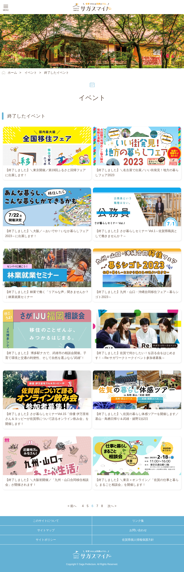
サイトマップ (46, 530)
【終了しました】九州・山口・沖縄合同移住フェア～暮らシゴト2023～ (137, 294)
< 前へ (72, 506)
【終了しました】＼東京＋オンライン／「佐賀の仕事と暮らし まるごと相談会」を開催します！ (137, 482)
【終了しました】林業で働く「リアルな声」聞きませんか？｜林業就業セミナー (47, 294)
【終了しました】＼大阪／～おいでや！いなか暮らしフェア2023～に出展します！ (47, 233)
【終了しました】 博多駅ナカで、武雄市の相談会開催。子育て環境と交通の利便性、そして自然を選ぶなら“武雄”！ (45, 355)
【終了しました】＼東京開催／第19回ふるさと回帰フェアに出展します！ (45, 172)
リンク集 (138, 520)
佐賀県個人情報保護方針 (138, 539)
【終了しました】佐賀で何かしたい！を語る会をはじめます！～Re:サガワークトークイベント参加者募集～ (135, 355)
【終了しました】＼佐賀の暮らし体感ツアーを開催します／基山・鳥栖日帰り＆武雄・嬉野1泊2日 (137, 416)
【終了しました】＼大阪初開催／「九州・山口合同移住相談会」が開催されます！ (47, 482)
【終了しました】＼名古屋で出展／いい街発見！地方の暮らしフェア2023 (137, 172)
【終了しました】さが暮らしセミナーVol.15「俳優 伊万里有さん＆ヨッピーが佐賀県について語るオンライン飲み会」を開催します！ (47, 418)
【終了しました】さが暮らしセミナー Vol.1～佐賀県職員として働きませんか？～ (136, 233)
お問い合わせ (138, 530)
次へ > (112, 506)
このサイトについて (46, 520)
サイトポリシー (46, 539)
